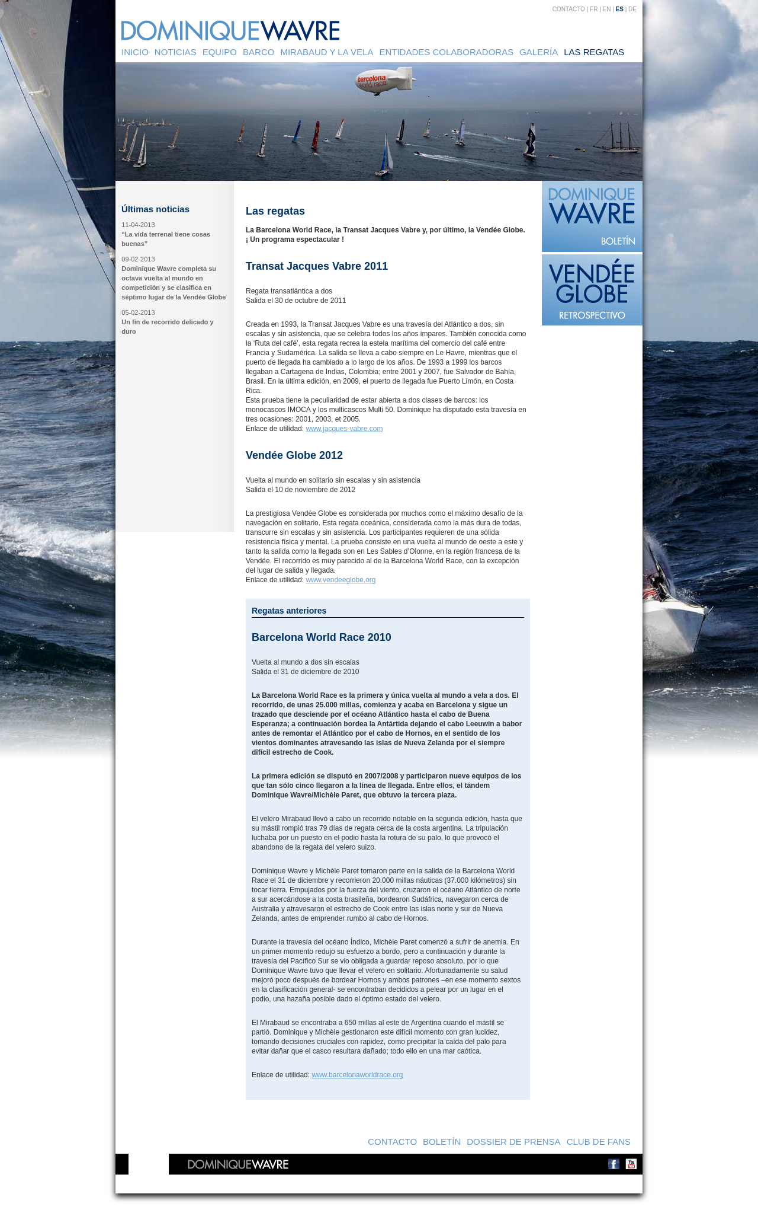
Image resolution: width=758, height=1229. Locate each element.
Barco (258, 52)
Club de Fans (599, 1142)
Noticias (176, 52)
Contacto (569, 9)
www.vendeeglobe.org (340, 580)
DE (632, 9)
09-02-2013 (138, 259)
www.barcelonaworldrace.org (357, 1075)
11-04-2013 (138, 224)
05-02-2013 (138, 312)
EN (607, 9)
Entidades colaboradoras (446, 52)
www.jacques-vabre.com (344, 428)
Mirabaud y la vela (326, 52)
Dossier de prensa (513, 1142)
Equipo (220, 52)
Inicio (135, 52)
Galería (538, 52)
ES (620, 9)
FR (594, 9)
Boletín (442, 1142)
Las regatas (594, 52)
